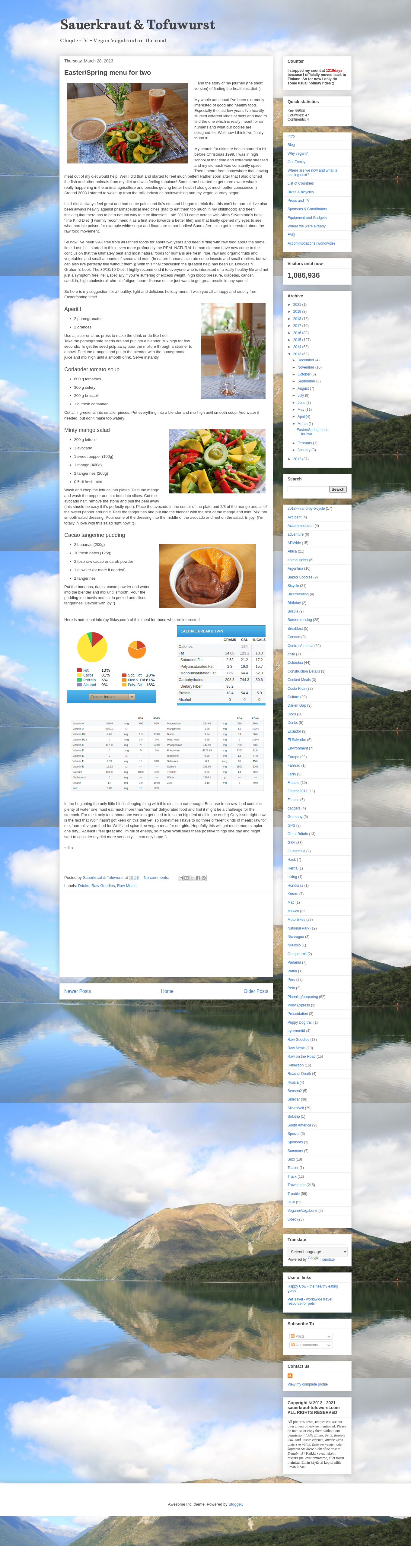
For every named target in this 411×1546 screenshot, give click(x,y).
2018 (297, 319)
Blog (291, 145)
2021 (297, 305)
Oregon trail (297, 954)
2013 (297, 354)
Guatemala (296, 851)
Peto (291, 988)
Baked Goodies (300, 577)
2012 (297, 459)
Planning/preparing (303, 997)
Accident (294, 517)
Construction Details (304, 671)
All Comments (304, 1345)
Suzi (291, 1159)
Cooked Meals (299, 680)
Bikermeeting (298, 594)
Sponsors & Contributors (307, 209)
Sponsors (295, 1142)
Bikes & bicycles (301, 192)
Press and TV (298, 200)
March (303, 424)
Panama (294, 962)
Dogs (292, 714)
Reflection (296, 1065)
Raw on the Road (302, 1056)
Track (292, 1176)
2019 (297, 311)
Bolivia (293, 611)
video (292, 1219)
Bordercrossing (300, 620)
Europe (293, 757)
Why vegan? (298, 153)
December (306, 360)
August (304, 388)
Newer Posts (77, 991)
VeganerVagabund (302, 1211)
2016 (297, 333)
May (301, 409)
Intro (291, 136)
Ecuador (294, 731)
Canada (294, 637)
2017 (297, 326)
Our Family (296, 162)
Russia (293, 1082)
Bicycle (293, 586)
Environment (298, 748)
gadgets (294, 808)
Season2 (295, 1091)
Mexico (293, 911)
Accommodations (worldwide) (311, 243)
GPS (291, 825)
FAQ (291, 235)
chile (291, 654)
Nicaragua (296, 937)
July (301, 395)
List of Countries (301, 183)
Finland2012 (297, 791)
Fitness (293, 800)
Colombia (295, 663)
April (302, 416)
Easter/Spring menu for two (107, 72)
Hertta (293, 868)
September (307, 381)
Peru (291, 979)
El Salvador (297, 740)
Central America (300, 646)
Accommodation (301, 526)
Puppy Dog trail (300, 1022)
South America (299, 1125)
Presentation (298, 1014)
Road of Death (299, 1074)
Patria (292, 971)
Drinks (83, 885)
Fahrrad (294, 765)
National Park (298, 928)
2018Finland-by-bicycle (306, 508)
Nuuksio (294, 945)
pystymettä (296, 1031)
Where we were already (307, 226)
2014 (297, 347)
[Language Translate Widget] (318, 1251)
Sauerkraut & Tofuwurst (137, 24)
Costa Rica (296, 688)
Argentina (295, 568)
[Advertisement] (166, 934)
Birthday (294, 603)
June (302, 403)
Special (293, 1134)
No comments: (157, 877)
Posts (297, 1336)
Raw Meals (126, 885)
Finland (293, 783)
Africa (292, 551)
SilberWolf (296, 1108)
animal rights (298, 560)
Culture (293, 697)
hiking (292, 877)
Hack (292, 859)
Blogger (235, 1504)
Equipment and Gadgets (307, 218)
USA (291, 1202)
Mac (291, 902)
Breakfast (295, 628)
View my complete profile (308, 1384)
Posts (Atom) (178, 1011)
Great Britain (298, 834)
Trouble (294, 1194)
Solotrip (294, 1116)
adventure (296, 534)
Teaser (293, 1168)
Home (167, 991)
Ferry (292, 774)
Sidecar (294, 1099)
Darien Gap (297, 705)
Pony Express (299, 1005)
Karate (293, 894)
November (306, 367)
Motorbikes (296, 919)
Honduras (295, 885)
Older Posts (256, 991)
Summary (295, 1151)
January (304, 450)
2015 (297, 340)
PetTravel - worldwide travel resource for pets (310, 1301)
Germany (295, 817)
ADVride (294, 543)
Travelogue (297, 1185)
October (304, 374)
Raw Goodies (103, 885)
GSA (291, 843)
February (305, 443)
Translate (321, 1259)
